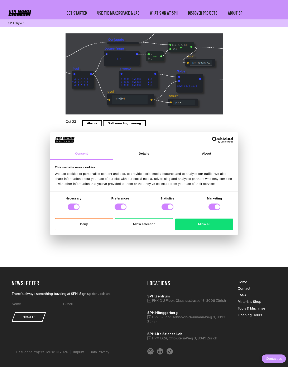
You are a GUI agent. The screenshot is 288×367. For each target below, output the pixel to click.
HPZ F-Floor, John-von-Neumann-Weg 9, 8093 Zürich (186, 319)
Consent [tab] (81, 153)
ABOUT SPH (236, 12)
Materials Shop (249, 301)
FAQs (242, 295)
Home (242, 282)
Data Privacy (99, 352)
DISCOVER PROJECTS (202, 12)
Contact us (274, 358)
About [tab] (206, 153)
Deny (84, 224)
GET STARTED (77, 12)
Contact (244, 288)
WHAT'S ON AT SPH (164, 12)
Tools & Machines (251, 308)
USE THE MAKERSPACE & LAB (118, 12)
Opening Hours (250, 315)
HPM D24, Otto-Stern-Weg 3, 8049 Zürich (184, 338)
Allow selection (144, 224)
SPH (11, 23)
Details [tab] (144, 153)
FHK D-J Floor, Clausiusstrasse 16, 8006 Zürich (189, 300)
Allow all (204, 224)
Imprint (78, 352)
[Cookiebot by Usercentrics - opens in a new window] (215, 140)
